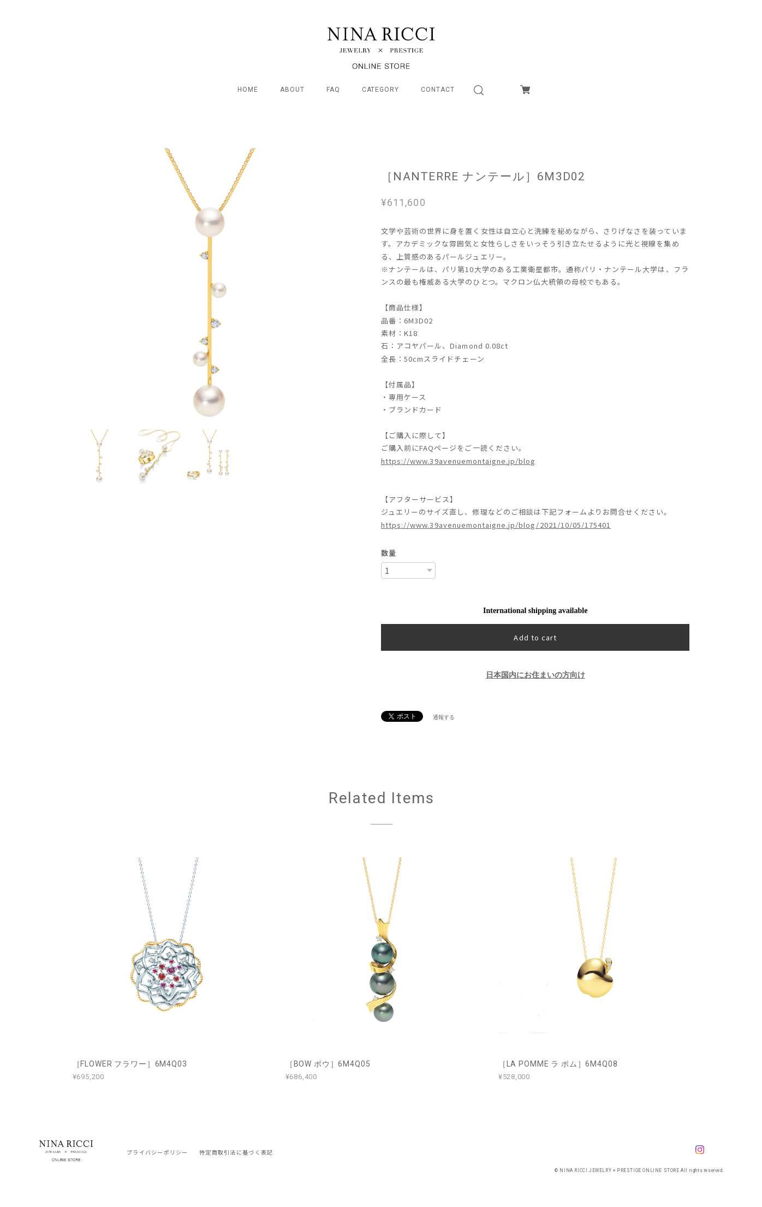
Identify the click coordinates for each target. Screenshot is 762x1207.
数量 (388, 552)
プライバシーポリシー (157, 1152)
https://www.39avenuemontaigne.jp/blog (458, 461)
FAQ (333, 89)
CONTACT (438, 89)
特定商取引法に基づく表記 (236, 1152)
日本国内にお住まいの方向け (535, 675)
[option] (210, 285)
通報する (444, 717)
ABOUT (292, 89)
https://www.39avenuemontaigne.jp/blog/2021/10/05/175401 (496, 525)
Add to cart (535, 637)
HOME (247, 89)
